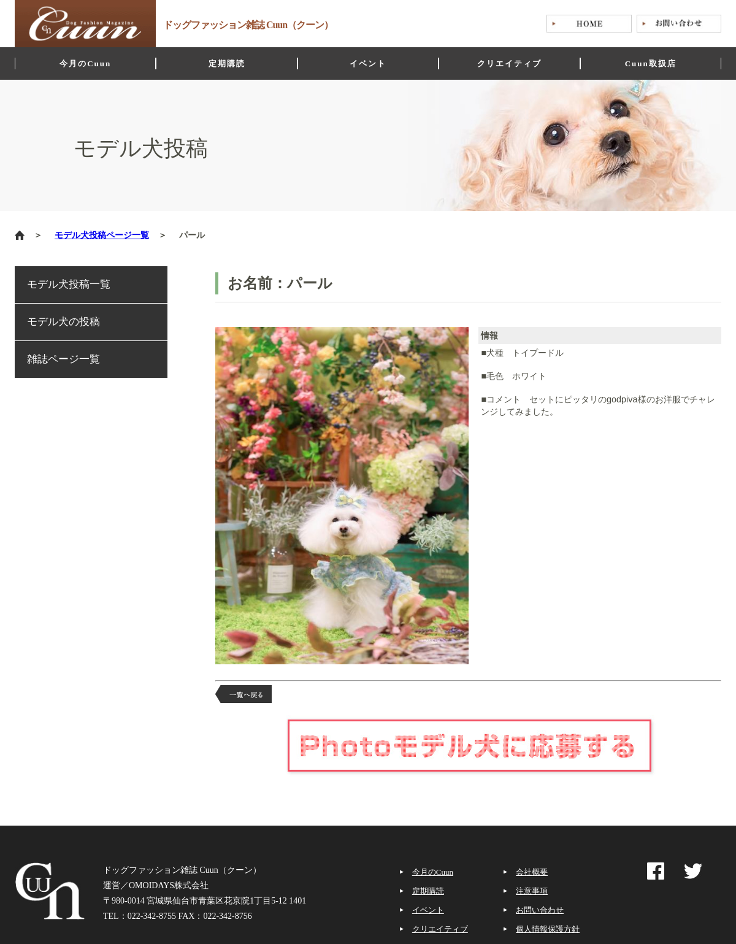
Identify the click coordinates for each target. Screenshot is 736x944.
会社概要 (532, 872)
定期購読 (428, 891)
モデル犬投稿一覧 (68, 284)
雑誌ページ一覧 (63, 359)
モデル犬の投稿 (63, 322)
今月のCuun (432, 872)
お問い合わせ (540, 910)
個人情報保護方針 (548, 929)
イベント (428, 910)
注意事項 (532, 891)
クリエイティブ (440, 929)
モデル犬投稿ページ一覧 (102, 235)
